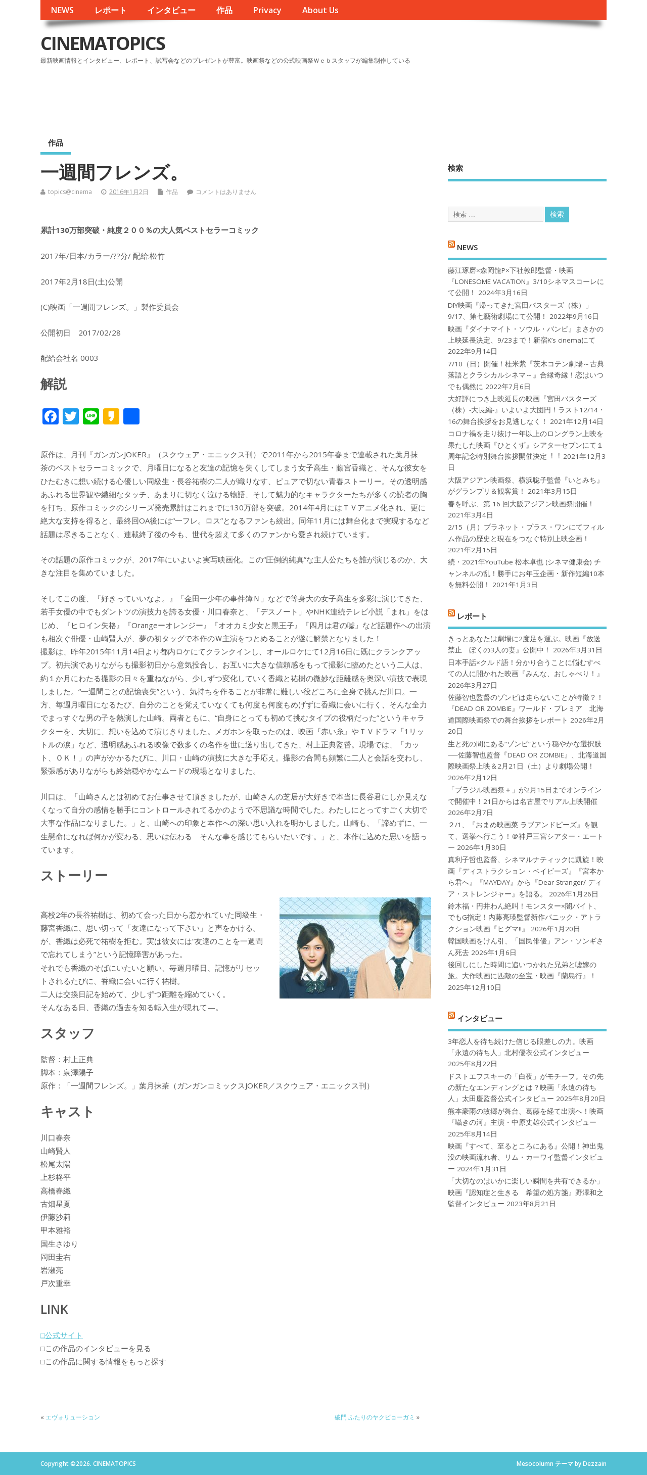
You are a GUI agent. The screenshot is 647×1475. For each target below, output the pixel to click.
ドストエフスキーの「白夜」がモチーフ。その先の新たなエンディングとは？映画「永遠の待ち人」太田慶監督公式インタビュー (526, 1088)
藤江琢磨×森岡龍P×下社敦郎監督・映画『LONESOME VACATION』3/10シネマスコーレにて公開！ (526, 282)
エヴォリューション (72, 1417)
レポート (111, 10)
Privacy (267, 10)
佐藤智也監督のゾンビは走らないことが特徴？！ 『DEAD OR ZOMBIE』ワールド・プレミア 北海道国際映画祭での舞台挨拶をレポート (526, 709)
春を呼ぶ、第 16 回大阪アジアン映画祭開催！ (521, 503)
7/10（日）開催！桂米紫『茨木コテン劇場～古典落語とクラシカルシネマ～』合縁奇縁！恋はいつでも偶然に (526, 375)
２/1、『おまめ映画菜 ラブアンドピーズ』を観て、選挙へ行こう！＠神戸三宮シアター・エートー (526, 836)
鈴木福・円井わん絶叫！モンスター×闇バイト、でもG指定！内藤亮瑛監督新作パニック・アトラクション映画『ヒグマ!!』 (525, 917)
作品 (224, 10)
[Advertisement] (414, 95)
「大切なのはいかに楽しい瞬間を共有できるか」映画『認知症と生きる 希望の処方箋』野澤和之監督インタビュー (526, 1192)
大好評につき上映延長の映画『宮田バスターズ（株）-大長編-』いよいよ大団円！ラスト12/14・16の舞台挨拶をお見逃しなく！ (526, 410)
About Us (320, 10)
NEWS (62, 10)
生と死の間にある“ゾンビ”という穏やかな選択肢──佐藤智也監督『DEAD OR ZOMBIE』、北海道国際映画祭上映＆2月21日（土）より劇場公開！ (527, 755)
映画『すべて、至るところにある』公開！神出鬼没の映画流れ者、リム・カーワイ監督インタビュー (526, 1157)
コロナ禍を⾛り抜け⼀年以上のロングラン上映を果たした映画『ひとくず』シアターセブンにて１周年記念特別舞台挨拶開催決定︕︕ (526, 445)
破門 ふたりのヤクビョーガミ (375, 1417)
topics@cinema (70, 191)
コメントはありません (226, 191)
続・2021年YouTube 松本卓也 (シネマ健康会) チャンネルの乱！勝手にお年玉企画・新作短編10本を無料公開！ (526, 573)
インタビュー (171, 10)
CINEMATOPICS (102, 43)
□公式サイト (61, 1335)
